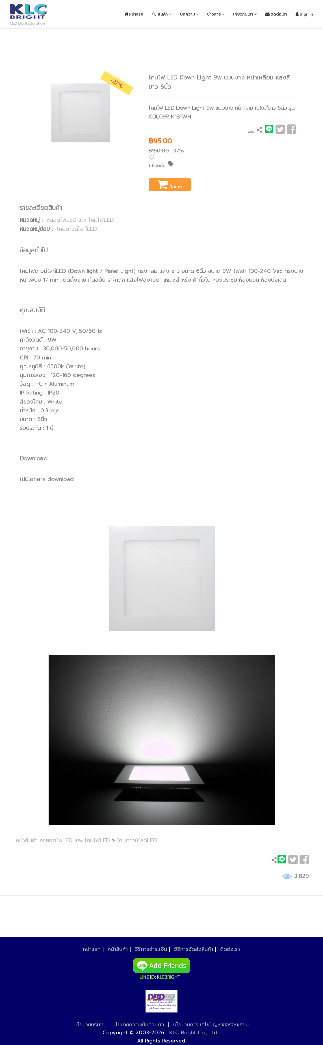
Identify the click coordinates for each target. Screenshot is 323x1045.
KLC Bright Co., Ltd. (193, 1033)
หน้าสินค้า (27, 840)
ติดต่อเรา (276, 14)
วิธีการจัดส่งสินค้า (193, 949)
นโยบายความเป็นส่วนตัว (138, 1025)
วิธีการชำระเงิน (151, 949)
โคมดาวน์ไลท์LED (77, 229)
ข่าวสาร (216, 14)
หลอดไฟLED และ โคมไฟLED (80, 220)
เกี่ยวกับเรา (245, 14)
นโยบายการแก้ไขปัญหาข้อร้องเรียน (211, 1025)
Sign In (304, 14)
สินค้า (162, 14)
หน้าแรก (133, 14)
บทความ (189, 14)
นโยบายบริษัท (88, 1025)
